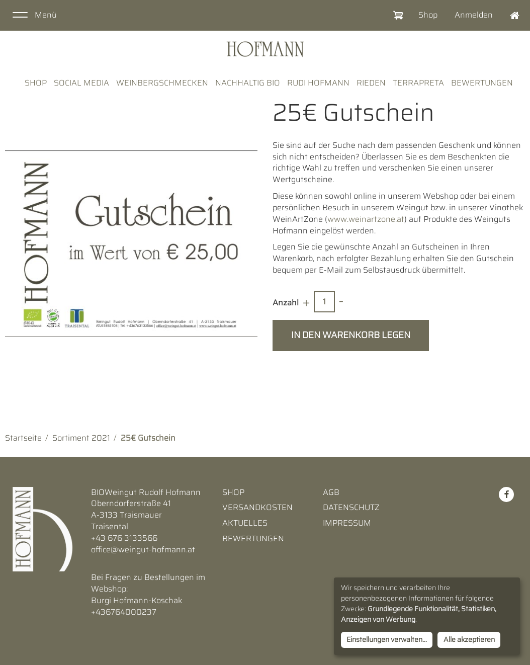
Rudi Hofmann (318, 82)
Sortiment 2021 (81, 438)
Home (509, 15)
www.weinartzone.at (365, 219)
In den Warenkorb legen (350, 335)
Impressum (347, 523)
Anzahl (286, 302)
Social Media (81, 82)
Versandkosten (257, 508)
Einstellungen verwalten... (386, 639)
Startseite (23, 438)
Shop (427, 15)
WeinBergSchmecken (162, 82)
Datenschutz (351, 508)
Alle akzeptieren (469, 639)
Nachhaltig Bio (247, 82)
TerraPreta (418, 82)
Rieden (371, 82)
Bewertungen (482, 82)
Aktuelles (245, 523)
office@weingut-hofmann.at (143, 549)
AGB (331, 492)
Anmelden (474, 15)
